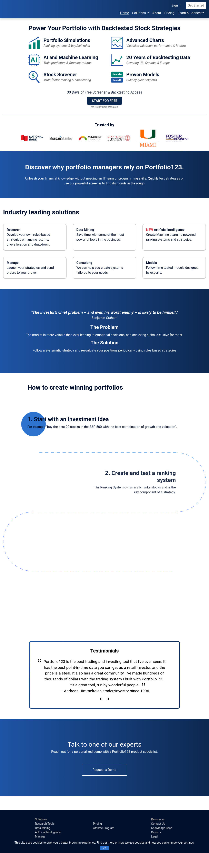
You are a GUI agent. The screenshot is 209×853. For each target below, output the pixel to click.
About (156, 12)
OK (104, 847)
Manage (40, 836)
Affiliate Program (104, 828)
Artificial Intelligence (48, 832)
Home (125, 12)
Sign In (176, 5)
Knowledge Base (161, 828)
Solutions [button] (139, 12)
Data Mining (42, 828)
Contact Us (158, 823)
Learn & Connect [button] (190, 12)
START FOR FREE (104, 101)
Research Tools (44, 823)
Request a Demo (104, 770)
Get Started (196, 5)
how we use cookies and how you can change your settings (156, 842)
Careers (156, 832)
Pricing (169, 12)
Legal (154, 836)
